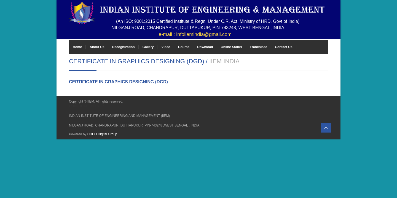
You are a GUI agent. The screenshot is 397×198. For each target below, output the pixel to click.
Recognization (123, 47)
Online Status (231, 47)
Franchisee (258, 47)
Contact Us (283, 47)
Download (205, 47)
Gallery (148, 47)
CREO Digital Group (102, 134)
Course (183, 47)
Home (77, 47)
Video (165, 47)
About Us (97, 47)
